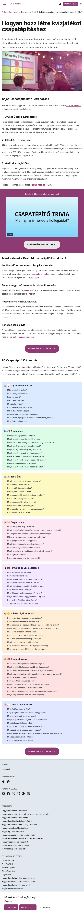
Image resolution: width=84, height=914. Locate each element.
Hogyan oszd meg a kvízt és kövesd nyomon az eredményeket (25, 814)
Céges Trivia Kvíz (8, 871)
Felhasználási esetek (10, 12)
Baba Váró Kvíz (7, 864)
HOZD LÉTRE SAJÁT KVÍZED (42, 348)
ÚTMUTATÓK (7, 806)
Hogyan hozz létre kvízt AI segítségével (17, 821)
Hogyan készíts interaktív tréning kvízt (16, 885)
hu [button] (81, 4)
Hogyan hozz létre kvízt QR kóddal (15, 818)
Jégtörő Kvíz (7, 875)
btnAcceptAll (11, 911)
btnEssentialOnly (27, 911)
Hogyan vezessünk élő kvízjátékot (15, 842)
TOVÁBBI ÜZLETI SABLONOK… (42, 244)
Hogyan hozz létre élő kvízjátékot (14, 811)
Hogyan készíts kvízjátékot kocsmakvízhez (18, 878)
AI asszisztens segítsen (39, 274)
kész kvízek (34, 277)
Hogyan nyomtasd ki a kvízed (13, 831)
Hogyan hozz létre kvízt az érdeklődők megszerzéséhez (23, 838)
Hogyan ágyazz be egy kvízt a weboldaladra (18, 835)
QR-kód (28, 290)
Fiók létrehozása (73, 105)
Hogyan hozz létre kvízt (41, 185)
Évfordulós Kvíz (8, 861)
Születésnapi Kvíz (8, 868)
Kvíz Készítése (70, 4)
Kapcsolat (6, 769)
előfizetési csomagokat (23, 337)
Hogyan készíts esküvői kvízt (13, 888)
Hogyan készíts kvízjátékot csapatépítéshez (19, 882)
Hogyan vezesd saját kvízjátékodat (15, 828)
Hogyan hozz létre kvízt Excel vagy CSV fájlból (19, 825)
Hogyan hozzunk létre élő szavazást (15, 845)
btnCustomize (45, 911)
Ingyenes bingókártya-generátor (14, 849)
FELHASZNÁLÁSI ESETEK (12, 856)
